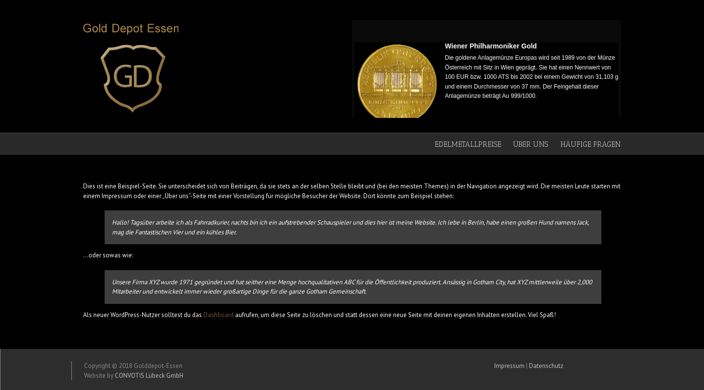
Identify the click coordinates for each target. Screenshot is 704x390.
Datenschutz (546, 366)
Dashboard (218, 315)
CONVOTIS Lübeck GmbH (149, 375)
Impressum (509, 366)
